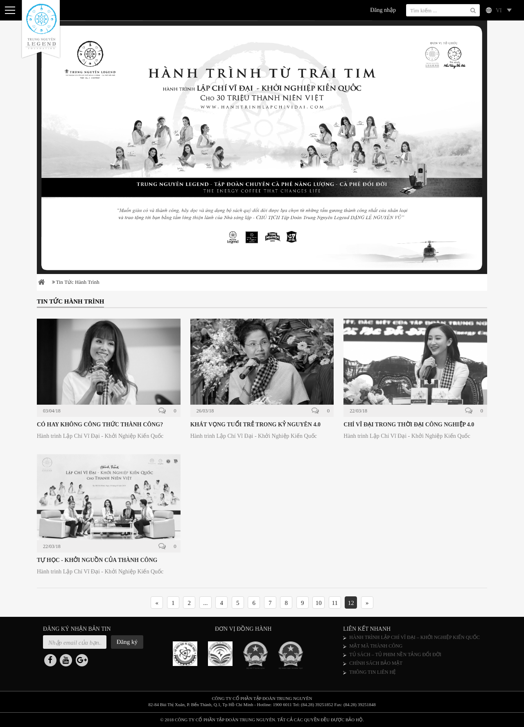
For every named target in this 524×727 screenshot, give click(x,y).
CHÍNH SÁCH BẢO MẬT (375, 663)
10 (319, 603)
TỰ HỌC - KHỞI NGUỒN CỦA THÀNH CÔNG (97, 560)
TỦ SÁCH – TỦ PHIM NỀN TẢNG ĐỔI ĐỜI (395, 654)
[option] (262, 147)
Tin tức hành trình (75, 282)
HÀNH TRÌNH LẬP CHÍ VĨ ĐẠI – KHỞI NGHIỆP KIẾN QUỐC (414, 637)
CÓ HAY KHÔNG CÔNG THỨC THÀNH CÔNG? (100, 424)
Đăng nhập (383, 10)
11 (335, 603)
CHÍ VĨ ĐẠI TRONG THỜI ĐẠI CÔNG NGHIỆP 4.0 (408, 424)
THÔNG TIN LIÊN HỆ (372, 672)
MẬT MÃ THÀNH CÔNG (375, 646)
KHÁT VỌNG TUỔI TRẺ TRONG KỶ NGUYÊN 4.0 (255, 424)
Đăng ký (127, 642)
